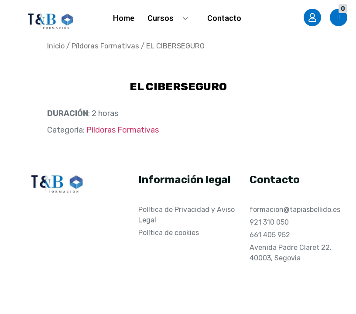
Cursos (170, 18)
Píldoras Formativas (105, 46)
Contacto (224, 18)
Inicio (56, 46)
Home (123, 18)
